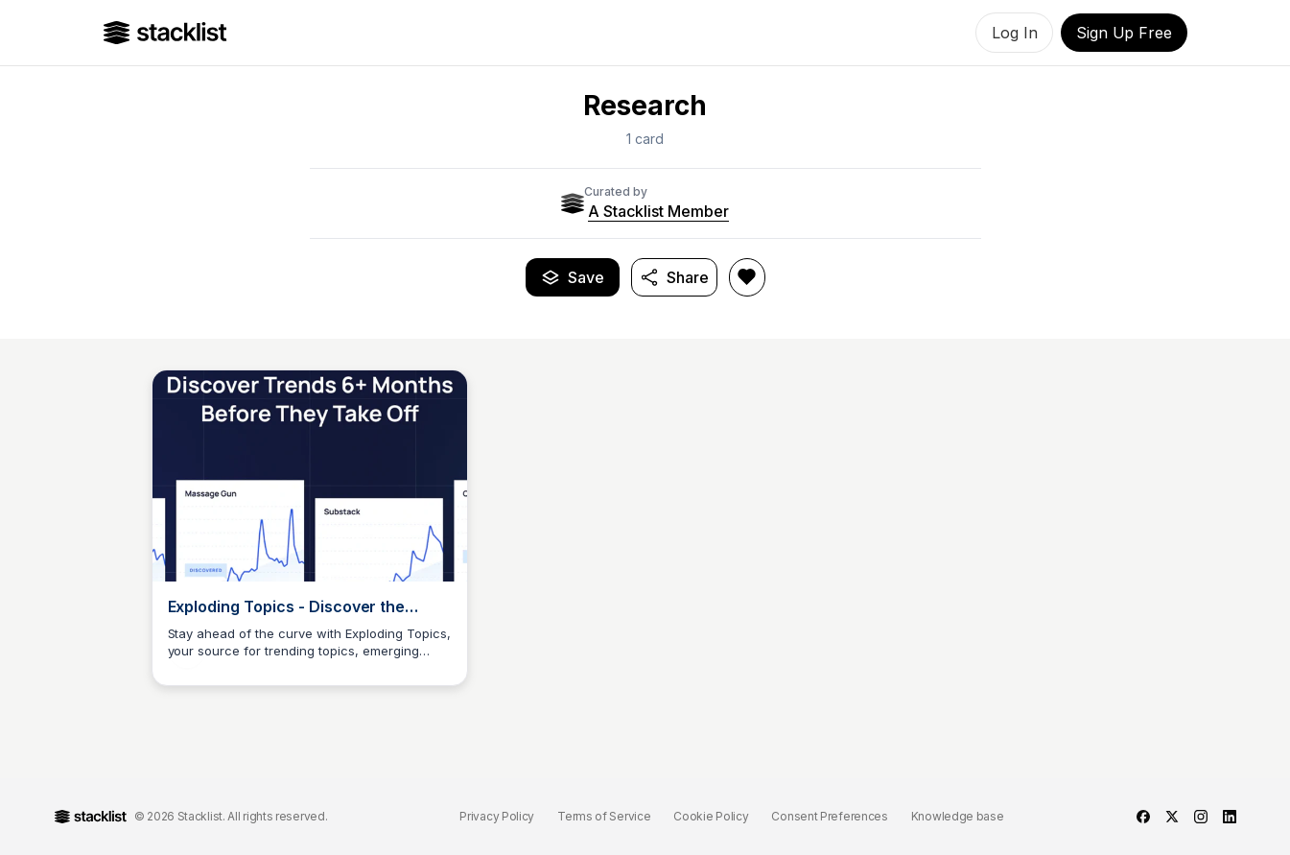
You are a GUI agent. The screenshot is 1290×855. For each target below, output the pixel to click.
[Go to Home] (165, 32)
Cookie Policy (710, 816)
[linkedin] (1229, 816)
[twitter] (1172, 816)
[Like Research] (747, 277)
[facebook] (1143, 816)
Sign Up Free (1123, 32)
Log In (1014, 32)
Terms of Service (603, 816)
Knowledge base (957, 816)
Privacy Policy (496, 816)
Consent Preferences (829, 816)
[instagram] (1201, 816)
